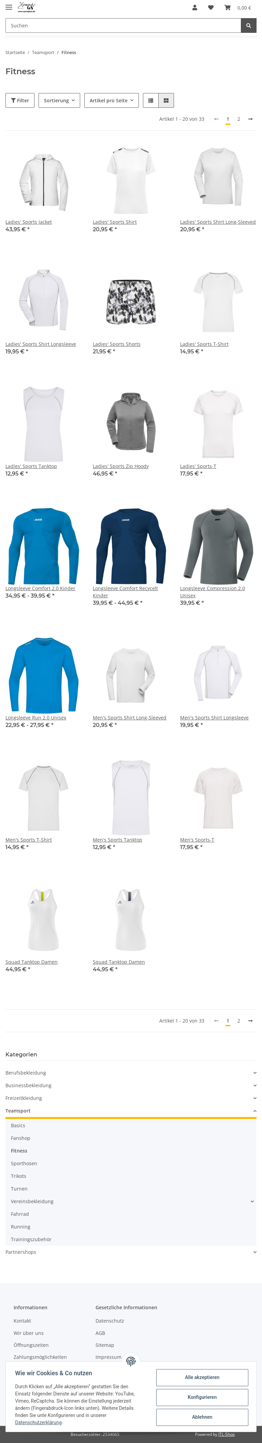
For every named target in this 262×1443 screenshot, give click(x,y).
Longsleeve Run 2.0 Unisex (35, 717)
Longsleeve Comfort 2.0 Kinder (40, 588)
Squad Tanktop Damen (31, 962)
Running (20, 1226)
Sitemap (105, 1345)
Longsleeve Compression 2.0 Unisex (212, 592)
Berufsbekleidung (25, 1072)
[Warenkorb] (238, 7)
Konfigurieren (200, 1397)
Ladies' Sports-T (198, 466)
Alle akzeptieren (200, 1377)
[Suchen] (123, 25)
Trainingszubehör (31, 1239)
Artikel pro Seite (109, 100)
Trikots (18, 1176)
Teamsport (18, 1110)
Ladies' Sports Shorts (117, 344)
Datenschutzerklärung (40, 1422)
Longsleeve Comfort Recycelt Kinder (125, 592)
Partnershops (20, 1252)
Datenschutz (110, 1320)
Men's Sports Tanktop (117, 839)
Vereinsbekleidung (32, 1201)
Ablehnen (200, 1417)
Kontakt (22, 1320)
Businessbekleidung (28, 1085)
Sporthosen (24, 1163)
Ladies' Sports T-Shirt (204, 344)
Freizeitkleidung (23, 1098)
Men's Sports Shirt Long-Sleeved (129, 717)
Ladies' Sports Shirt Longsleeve (40, 344)
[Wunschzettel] (211, 7)
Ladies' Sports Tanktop (31, 466)
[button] (195, 7)
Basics (18, 1125)
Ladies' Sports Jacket (28, 222)
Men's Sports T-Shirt (28, 839)
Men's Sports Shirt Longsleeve (214, 717)
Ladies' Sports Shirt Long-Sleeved (218, 222)
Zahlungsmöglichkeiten (40, 1357)
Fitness (19, 1150)
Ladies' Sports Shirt (115, 222)
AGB (100, 1333)
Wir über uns (29, 1333)
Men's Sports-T (197, 839)
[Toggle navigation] (8, 4)
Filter (20, 100)
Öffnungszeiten (31, 1345)
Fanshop (20, 1138)
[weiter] (250, 119)
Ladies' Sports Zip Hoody (121, 466)
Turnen (19, 1188)
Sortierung (56, 100)
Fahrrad (20, 1214)
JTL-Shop (226, 1434)
